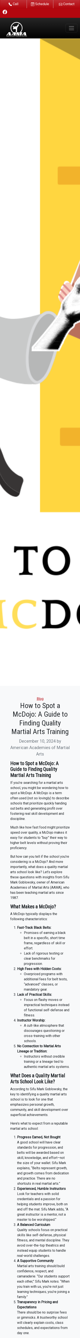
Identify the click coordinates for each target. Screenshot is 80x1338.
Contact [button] (66, 4)
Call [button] (13, 4)
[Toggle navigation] (71, 28)
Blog (40, 699)
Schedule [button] (40, 4)
